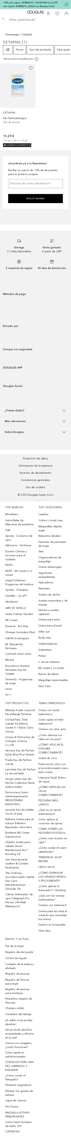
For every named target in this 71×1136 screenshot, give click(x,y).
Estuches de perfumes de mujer (52, 544)
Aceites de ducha (49, 594)
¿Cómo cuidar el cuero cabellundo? (52, 849)
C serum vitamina (49, 662)
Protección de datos (35, 458)
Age (8, 529)
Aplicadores (46, 582)
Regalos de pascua (17, 973)
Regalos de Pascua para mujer (17, 981)
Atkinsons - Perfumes (18, 545)
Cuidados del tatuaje (18, 1014)
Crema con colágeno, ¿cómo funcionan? (18, 1045)
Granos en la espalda (52, 924)
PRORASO (11, 602)
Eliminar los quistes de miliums (19, 1093)
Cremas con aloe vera (52, 729)
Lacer (8, 688)
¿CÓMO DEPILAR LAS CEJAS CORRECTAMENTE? (52, 791)
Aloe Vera (44, 930)
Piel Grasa (11, 1106)
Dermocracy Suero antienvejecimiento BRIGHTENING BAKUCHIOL (16, 798)
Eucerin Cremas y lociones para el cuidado (16, 555)
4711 (8, 695)
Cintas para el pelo (50, 625)
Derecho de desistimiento (35, 473)
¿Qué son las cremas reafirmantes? (51, 897)
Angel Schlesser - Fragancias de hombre (19, 582)
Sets (41, 551)
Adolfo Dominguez (17, 638)
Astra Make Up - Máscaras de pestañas (19, 522)
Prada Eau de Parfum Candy (18, 762)
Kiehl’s (9, 564)
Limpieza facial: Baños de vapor (52, 779)
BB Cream (11, 620)
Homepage (12, 34)
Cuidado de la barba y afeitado (19, 966)
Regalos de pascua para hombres (17, 991)
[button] (35, 410)
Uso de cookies (35, 487)
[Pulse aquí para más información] (66, 4)
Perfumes (44, 588)
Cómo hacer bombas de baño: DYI (18, 1124)
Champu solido (14, 1008)
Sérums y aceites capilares (48, 612)
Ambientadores (48, 643)
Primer (42, 656)
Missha (9, 659)
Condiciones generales (35, 480)
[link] (17, 105)
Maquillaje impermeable (53, 680)
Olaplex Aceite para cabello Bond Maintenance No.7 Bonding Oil (17, 848)
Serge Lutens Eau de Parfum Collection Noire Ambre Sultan (20, 782)
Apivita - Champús (16, 589)
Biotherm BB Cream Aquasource (17, 834)
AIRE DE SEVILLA (15, 608)
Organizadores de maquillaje (50, 559)
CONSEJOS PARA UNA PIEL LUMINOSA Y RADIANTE (19, 1066)
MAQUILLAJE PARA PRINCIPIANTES (17, 1114)
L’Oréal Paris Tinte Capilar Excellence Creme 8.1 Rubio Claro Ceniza (19, 725)
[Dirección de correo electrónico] (35, 183)
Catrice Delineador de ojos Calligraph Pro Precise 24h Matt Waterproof (19, 900)
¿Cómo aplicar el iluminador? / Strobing (52, 888)
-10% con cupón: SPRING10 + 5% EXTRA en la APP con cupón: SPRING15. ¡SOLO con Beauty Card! (30, 4)
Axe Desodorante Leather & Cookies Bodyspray (16, 863)
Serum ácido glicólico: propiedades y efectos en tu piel (19, 1033)
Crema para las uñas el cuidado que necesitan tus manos (52, 915)
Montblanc (12, 514)
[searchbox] (35, 20)
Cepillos (43, 514)
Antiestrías (44, 649)
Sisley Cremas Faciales (19, 614)
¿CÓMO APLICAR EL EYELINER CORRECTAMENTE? (51, 748)
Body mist (44, 637)
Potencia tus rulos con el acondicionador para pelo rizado (53, 768)
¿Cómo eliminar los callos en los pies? (50, 737)
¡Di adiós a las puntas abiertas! (18, 1022)
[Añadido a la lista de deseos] (30, 68)
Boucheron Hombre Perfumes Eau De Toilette (17, 670)
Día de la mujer (14, 946)
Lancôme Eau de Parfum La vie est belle (20, 771)
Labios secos (46, 866)
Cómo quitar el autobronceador (15, 1054)
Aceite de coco (47, 758)
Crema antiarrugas (50, 567)
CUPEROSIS (12, 1131)
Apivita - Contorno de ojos (18, 538)
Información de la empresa (35, 465)
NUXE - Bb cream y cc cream (18, 573)
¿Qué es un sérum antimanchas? (49, 812)
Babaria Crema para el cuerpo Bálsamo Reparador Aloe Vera (19, 823)
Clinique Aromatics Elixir (20, 632)
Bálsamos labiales (49, 536)
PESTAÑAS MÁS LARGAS (48, 802)
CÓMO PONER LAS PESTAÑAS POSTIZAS (51, 830)
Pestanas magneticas (18, 1085)
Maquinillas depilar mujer (50, 528)
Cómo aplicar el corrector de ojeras (50, 821)
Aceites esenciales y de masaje (53, 602)
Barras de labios (48, 674)
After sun (44, 631)
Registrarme (35, 198)
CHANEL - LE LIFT (16, 596)
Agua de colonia (15, 1100)
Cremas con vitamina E (52, 905)
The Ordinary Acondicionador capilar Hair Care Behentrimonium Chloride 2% (20, 881)
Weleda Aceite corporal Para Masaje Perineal (20, 712)
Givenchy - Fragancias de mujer (19, 681)
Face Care (44, 686)
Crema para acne (49, 619)
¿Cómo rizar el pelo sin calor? (52, 840)
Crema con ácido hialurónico (49, 712)
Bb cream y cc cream (51, 668)
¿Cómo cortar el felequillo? (15, 1077)
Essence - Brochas (16, 626)
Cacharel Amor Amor (18, 653)
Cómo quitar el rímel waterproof (51, 721)
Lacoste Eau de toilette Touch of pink (19, 811)
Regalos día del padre (19, 952)
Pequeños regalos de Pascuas (18, 1000)
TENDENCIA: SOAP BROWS (50, 859)
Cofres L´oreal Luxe (50, 520)
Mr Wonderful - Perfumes (14, 646)
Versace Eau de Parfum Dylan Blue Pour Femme (19, 752)
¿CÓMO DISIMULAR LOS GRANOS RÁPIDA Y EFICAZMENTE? (52, 876)
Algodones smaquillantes (46, 575)
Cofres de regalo (16, 958)
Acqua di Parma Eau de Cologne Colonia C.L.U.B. (19, 741)
